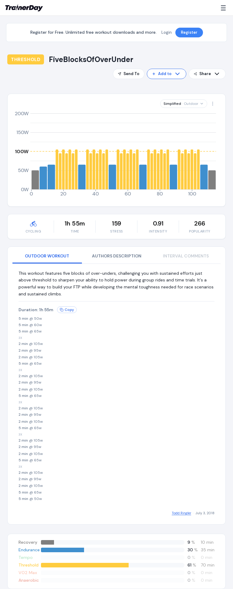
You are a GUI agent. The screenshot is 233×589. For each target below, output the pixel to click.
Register (189, 32)
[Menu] (224, 8)
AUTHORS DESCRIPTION (116, 256)
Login (166, 32)
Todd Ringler (181, 513)
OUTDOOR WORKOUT (47, 256)
